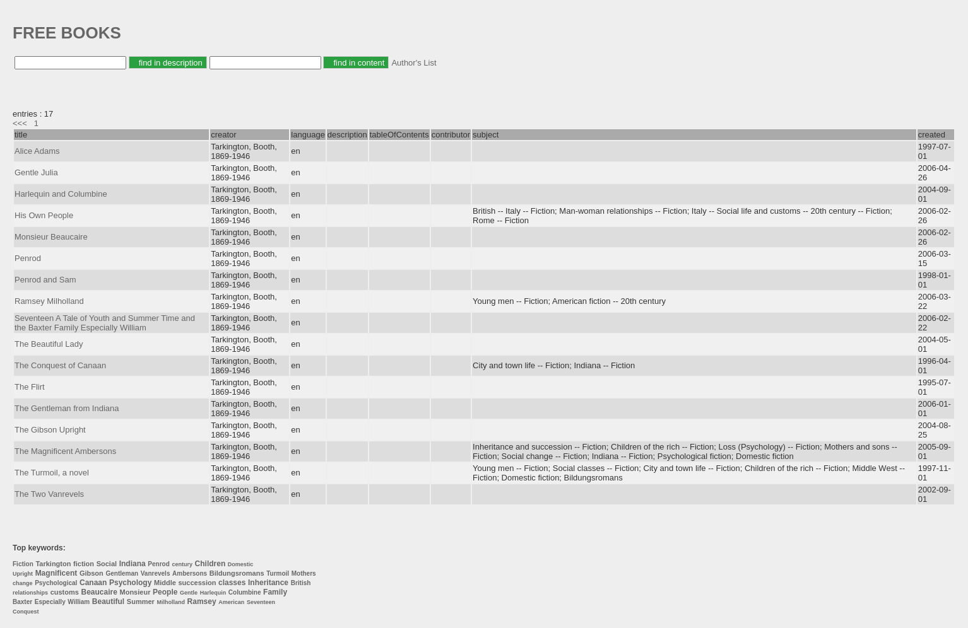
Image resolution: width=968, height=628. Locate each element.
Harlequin (213, 593)
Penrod (28, 258)
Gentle (189, 593)
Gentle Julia (36, 172)
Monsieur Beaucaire (51, 236)
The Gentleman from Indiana (67, 408)
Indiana (132, 563)
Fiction (23, 564)
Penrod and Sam (45, 279)
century (182, 564)
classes (231, 582)
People (165, 592)
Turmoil (277, 573)
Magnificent (56, 573)
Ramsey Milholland (49, 301)
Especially (50, 601)
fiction (83, 563)
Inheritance (268, 582)
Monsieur (135, 592)
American (231, 602)
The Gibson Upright (50, 429)
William (79, 601)
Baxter (22, 601)
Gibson (91, 573)
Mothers (304, 573)
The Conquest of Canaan (60, 365)
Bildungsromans (237, 573)
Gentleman (121, 573)
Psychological (56, 582)
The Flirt (30, 387)
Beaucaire (99, 592)
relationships (30, 593)
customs (64, 592)
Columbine (244, 592)
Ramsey (201, 601)
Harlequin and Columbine (61, 194)
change (23, 583)
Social (107, 563)
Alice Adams (37, 151)
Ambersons (189, 573)
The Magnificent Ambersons (65, 451)
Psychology (130, 582)
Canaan (93, 582)
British (301, 582)
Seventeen (261, 602)
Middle (165, 582)
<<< (20, 123)
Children (210, 563)
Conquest (26, 611)
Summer (141, 601)
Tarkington (53, 563)
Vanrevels (155, 573)
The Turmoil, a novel (52, 472)
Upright (23, 574)
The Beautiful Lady (49, 344)
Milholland (170, 602)
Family (275, 592)
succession (197, 582)
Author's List (413, 62)
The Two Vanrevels (49, 494)
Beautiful (108, 601)
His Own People (44, 215)
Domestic (241, 564)
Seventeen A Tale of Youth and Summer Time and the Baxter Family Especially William (105, 322)
